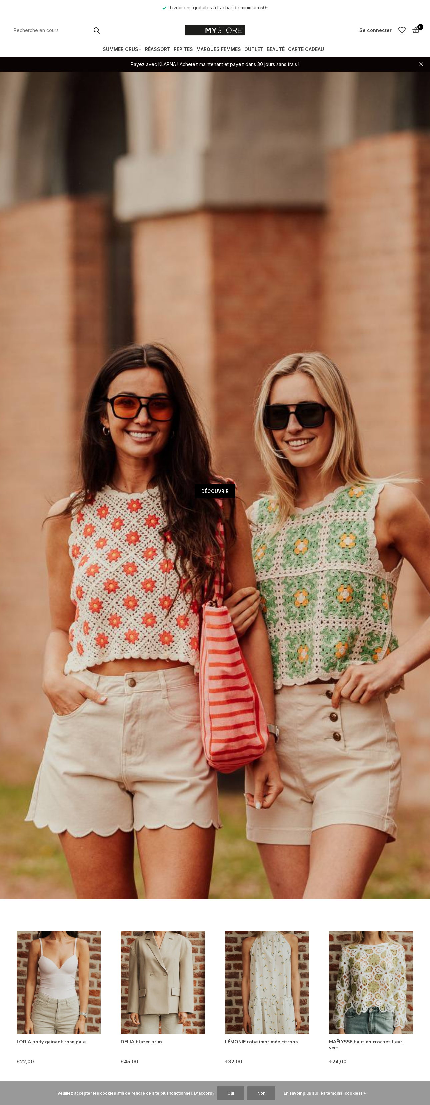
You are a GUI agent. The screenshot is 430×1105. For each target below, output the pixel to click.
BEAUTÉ (276, 49)
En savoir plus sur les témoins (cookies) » (325, 1093)
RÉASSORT (157, 49)
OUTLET (253, 49)
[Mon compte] (375, 30)
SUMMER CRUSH (122, 49)
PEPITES (183, 49)
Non (261, 1093)
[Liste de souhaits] (402, 30)
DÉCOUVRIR (215, 491)
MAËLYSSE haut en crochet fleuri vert (366, 1045)
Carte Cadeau (306, 49)
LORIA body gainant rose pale (51, 1042)
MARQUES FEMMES (218, 49)
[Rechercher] (57, 30)
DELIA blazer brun (141, 1042)
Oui (230, 1093)
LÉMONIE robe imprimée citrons (261, 1042)
